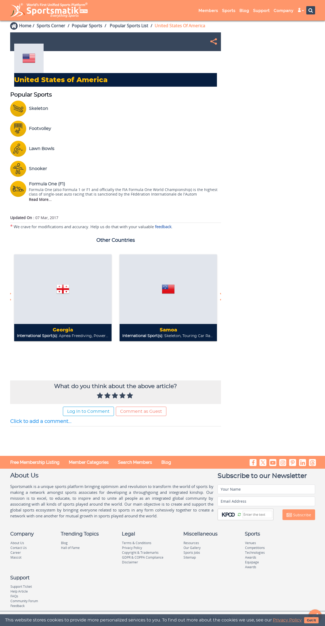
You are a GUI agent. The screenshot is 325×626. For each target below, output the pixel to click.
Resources (191, 543)
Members (208, 10)
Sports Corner (51, 26)
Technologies (255, 552)
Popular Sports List (128, 26)
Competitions (255, 547)
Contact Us (18, 547)
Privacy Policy (287, 620)
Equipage (252, 562)
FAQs (14, 596)
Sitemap (189, 557)
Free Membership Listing (34, 462)
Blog (244, 10)
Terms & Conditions (136, 543)
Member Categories (89, 462)
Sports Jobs (191, 552)
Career (15, 552)
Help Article (19, 591)
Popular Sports (87, 26)
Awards (250, 557)
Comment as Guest (141, 411)
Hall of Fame (70, 547)
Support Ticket (21, 586)
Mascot (15, 557)
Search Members (135, 462)
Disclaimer (130, 562)
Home (25, 26)
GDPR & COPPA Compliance (142, 557)
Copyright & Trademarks (140, 552)
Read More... (40, 199)
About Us (17, 543)
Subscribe (298, 515)
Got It (311, 620)
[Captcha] (257, 514)
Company (283, 10)
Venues (250, 543)
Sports (228, 10)
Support (261, 10)
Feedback (17, 606)
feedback (163, 226)
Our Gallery (192, 547)
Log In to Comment (88, 411)
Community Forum (24, 601)
